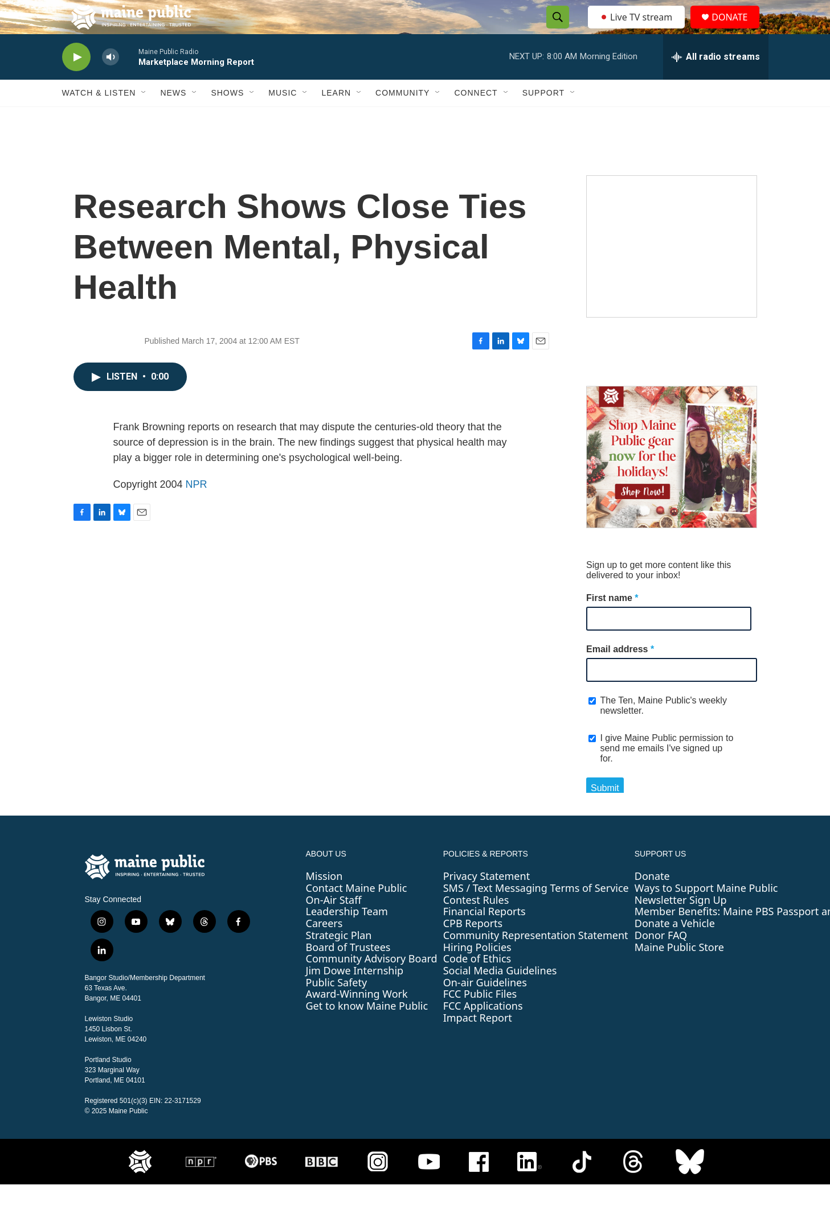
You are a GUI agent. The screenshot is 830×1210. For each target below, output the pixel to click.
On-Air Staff (334, 925)
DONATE (736, 30)
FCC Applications (483, 1031)
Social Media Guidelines (500, 996)
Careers (324, 949)
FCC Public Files (480, 1019)
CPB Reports (473, 949)
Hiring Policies (477, 972)
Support (543, 118)
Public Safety (336, 1008)
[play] (76, 82)
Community (402, 118)
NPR (196, 510)
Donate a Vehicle (675, 949)
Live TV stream (637, 29)
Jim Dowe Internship (355, 996)
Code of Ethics (477, 984)
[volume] (110, 83)
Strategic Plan (339, 961)
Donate (652, 901)
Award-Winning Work (357, 1019)
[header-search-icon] (554, 30)
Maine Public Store (679, 972)
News (173, 118)
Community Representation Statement (535, 961)
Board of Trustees (348, 972)
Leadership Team (347, 937)
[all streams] (715, 82)
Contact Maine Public (356, 913)
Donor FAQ (661, 961)
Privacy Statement (486, 901)
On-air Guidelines (485, 1008)
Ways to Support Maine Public (706, 913)
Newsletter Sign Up (681, 925)
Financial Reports (484, 937)
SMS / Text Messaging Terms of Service (536, 913)
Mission (324, 901)
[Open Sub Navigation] (144, 118)
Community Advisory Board (372, 984)
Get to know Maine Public (367, 1031)
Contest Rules (476, 925)
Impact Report (477, 1043)
